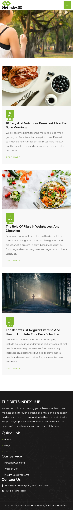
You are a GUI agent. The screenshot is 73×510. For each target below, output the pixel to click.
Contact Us (10, 451)
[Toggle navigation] (67, 5)
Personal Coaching (14, 462)
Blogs (7, 445)
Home (31, 38)
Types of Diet (11, 469)
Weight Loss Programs (16, 475)
